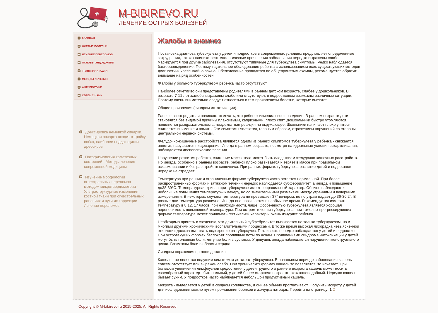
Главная (88, 38)
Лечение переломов (97, 54)
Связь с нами (92, 95)
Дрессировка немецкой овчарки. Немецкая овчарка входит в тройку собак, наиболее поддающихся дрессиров (115, 139)
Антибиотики (92, 87)
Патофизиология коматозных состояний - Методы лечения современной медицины (110, 162)
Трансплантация (94, 70)
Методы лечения (94, 79)
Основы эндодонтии (98, 62)
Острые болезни (94, 46)
